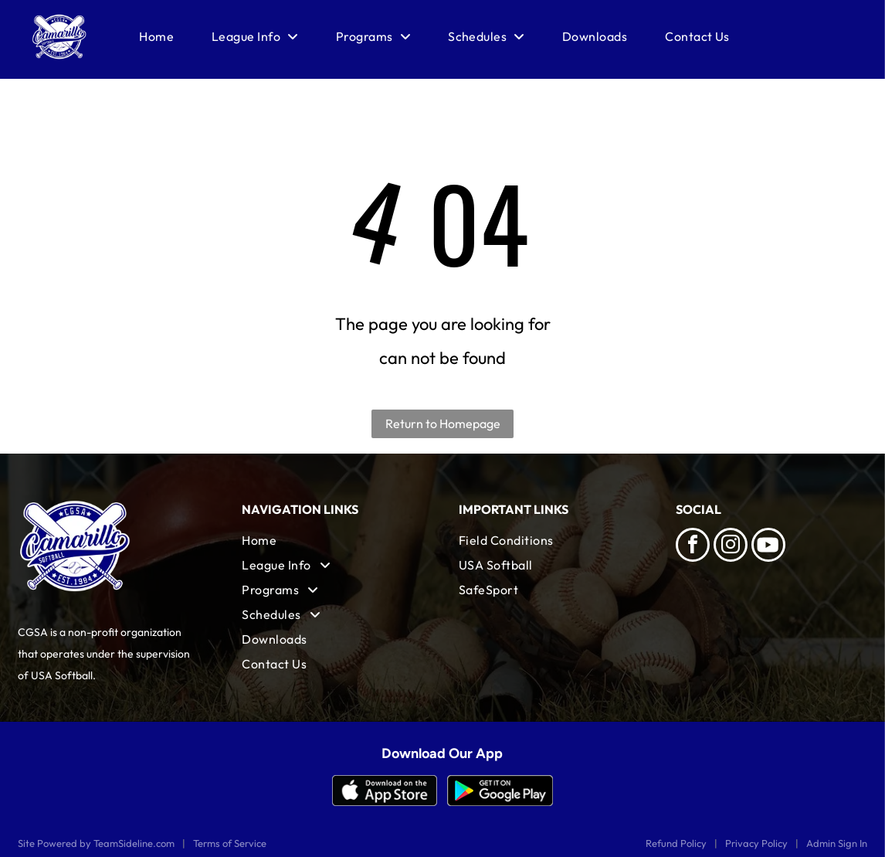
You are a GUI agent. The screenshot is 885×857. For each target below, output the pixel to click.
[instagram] (731, 547)
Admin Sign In (836, 843)
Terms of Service (229, 843)
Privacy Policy (756, 843)
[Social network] (768, 547)
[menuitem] (156, 36)
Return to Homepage (442, 423)
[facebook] (693, 547)
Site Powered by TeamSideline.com (96, 843)
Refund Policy (676, 843)
